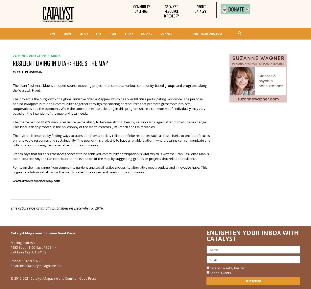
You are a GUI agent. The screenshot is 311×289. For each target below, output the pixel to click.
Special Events (220, 273)
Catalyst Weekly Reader (227, 268)
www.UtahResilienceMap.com (36, 181)
